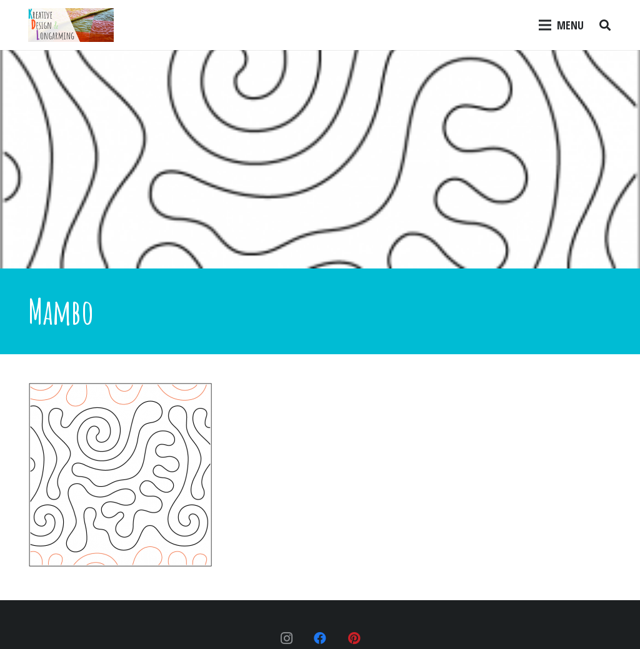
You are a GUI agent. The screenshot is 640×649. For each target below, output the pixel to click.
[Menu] (561, 25)
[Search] (605, 25)
